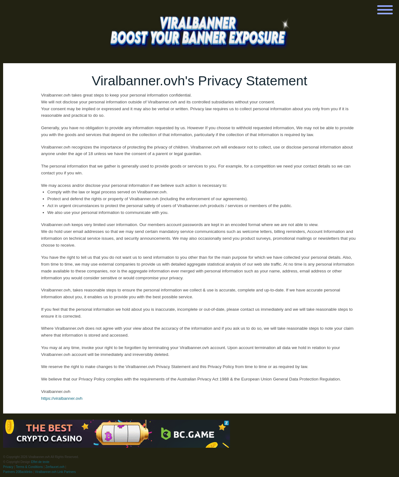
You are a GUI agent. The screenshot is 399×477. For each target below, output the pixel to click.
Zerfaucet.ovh (55, 467)
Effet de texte (40, 462)
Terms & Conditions (29, 467)
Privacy (8, 467)
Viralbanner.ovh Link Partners (55, 472)
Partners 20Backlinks (17, 472)
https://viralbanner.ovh (62, 398)
